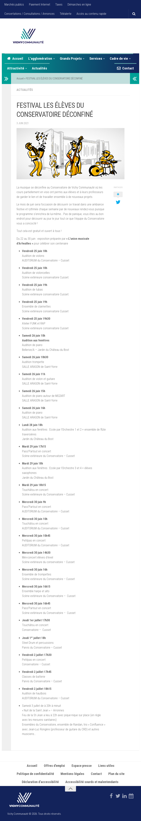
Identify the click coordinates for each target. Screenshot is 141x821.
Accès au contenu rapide (91, 13)
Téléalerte (65, 13)
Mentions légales (72, 773)
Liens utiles (106, 765)
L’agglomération (40, 58)
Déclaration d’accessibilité (40, 781)
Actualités (39, 68)
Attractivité (15, 68)
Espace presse (82, 765)
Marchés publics (14, 4)
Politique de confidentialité (35, 773)
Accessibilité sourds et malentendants (92, 781)
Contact (128, 68)
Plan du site (116, 773)
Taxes (58, 4)
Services (95, 58)
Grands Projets (71, 58)
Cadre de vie (119, 58)
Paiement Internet (39, 4)
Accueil (17, 58)
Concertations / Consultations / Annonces (29, 13)
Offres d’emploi (54, 765)
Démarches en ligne (79, 4)
